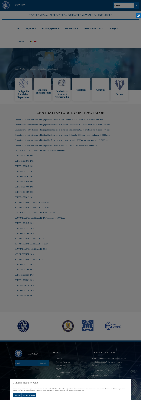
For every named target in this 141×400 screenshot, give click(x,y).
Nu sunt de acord (29, 395)
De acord (17, 395)
